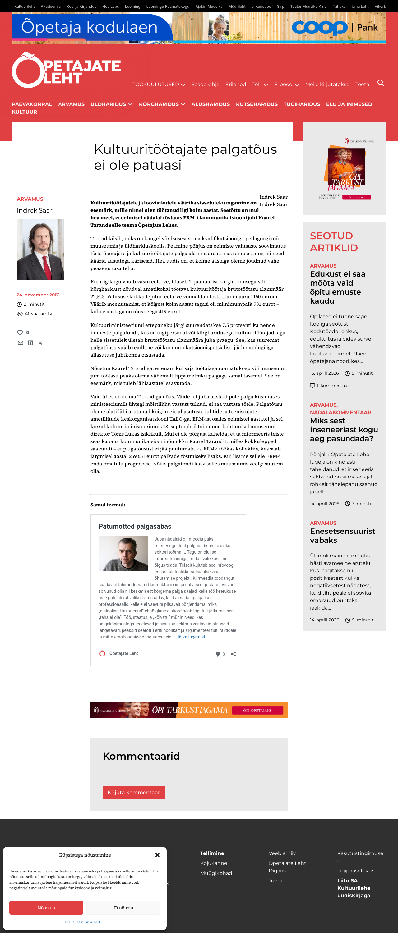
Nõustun (46, 907)
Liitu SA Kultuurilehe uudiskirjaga (353, 888)
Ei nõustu (123, 907)
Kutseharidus (257, 104)
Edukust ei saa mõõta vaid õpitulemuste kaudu (338, 287)
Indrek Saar (35, 210)
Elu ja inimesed (349, 104)
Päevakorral (32, 104)
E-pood (283, 84)
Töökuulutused (155, 84)
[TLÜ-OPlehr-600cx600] (344, 168)
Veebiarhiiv (282, 853)
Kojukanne (213, 863)
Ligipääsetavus (355, 871)
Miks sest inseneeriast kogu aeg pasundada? (344, 429)
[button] (157, 855)
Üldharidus (108, 104)
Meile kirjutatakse (327, 84)
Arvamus (71, 104)
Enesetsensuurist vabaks (342, 536)
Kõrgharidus (159, 104)
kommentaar (329, 385)
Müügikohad (216, 873)
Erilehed (235, 84)
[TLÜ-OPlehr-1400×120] (189, 710)
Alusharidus (211, 104)
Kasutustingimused (81, 922)
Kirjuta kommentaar (134, 792)
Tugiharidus (302, 104)
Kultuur (24, 112)
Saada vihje (206, 84)
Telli (257, 84)
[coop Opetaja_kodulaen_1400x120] (199, 28)
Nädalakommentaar (340, 412)
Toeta (362, 84)
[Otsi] (380, 82)
